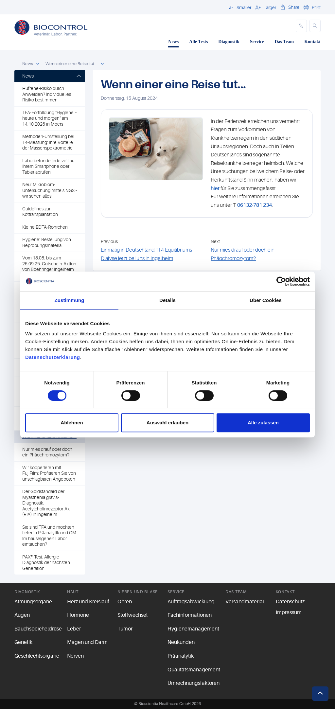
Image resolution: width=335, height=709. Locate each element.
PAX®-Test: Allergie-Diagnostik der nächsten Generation (46, 562)
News (173, 41)
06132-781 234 (254, 205)
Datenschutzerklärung (52, 357)
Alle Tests (198, 41)
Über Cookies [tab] (266, 300)
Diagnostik (228, 41)
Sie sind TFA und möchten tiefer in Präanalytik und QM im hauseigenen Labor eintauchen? (49, 535)
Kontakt (312, 41)
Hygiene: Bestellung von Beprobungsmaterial (46, 242)
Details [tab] (167, 300)
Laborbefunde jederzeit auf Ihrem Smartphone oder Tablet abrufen (49, 166)
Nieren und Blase (137, 592)
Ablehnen (72, 422)
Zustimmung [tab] (69, 300)
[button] (239, 7)
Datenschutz (290, 602)
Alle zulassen (263, 422)
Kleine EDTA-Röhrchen (45, 227)
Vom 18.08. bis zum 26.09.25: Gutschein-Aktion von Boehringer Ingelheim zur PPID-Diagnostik (49, 266)
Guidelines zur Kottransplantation (40, 211)
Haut (73, 592)
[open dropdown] (37, 64)
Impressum (289, 612)
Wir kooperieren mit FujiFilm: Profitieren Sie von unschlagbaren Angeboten (49, 473)
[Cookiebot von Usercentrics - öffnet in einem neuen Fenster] (281, 281)
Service (257, 41)
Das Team (284, 41)
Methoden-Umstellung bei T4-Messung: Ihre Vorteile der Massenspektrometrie (48, 142)
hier (215, 188)
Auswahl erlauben (167, 422)
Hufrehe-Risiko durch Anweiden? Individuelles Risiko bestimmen (46, 94)
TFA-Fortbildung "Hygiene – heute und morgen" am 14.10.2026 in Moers (49, 118)
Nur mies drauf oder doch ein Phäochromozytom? (47, 452)
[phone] (301, 26)
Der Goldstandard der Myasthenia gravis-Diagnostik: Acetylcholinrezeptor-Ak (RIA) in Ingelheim (46, 503)
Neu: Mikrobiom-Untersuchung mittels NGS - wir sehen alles (49, 190)
